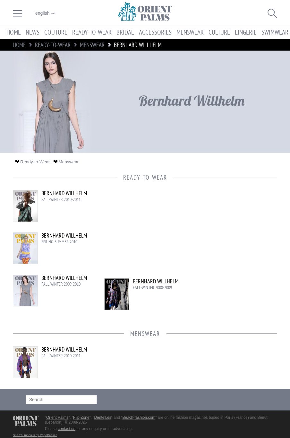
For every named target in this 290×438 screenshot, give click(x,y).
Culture (219, 32)
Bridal (125, 32)
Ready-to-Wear (92, 32)
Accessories (155, 32)
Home (13, 32)
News (32, 32)
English (45, 13)
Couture (55, 32)
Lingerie (246, 32)
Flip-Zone (81, 417)
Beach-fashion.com (138, 417)
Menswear (190, 32)
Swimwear (274, 32)
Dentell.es (102, 417)
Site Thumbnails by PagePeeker (35, 435)
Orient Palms (57, 417)
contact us (66, 428)
